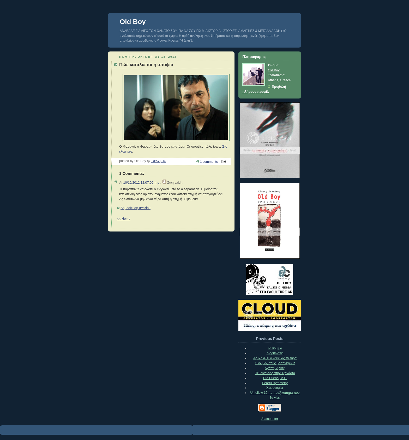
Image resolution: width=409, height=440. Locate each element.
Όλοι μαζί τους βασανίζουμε (275, 363)
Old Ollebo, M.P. (275, 378)
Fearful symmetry (274, 383)
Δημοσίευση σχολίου (136, 208)
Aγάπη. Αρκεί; (275, 368)
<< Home (123, 219)
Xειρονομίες (275, 388)
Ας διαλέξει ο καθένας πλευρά (275, 358)
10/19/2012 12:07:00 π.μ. (141, 182)
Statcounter (269, 419)
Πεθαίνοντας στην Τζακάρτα (275, 373)
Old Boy (133, 22)
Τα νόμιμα (275, 348)
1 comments (209, 162)
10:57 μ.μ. (158, 161)
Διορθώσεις (275, 353)
